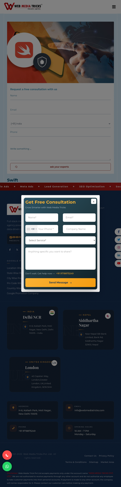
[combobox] (31, 229)
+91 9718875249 (65, 273)
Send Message (58, 282)
